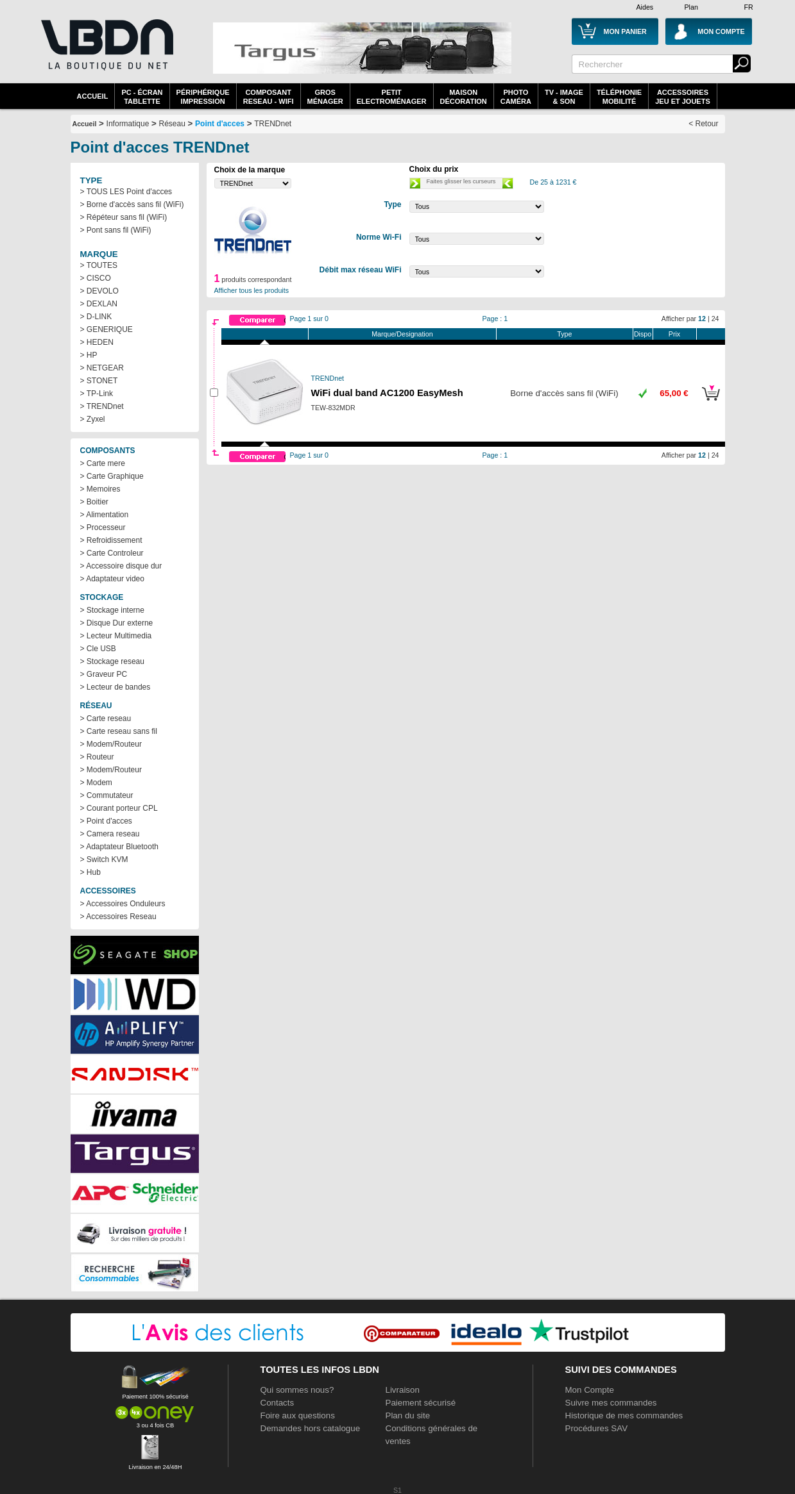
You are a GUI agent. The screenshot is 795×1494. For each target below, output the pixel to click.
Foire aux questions (298, 1415)
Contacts (278, 1402)
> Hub (90, 872)
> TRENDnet (102, 406)
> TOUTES (99, 265)
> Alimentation (104, 514)
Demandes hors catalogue (311, 1428)
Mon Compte (589, 1390)
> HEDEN (97, 342)
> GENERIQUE (106, 329)
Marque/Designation (402, 334)
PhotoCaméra (515, 96)
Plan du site (408, 1415)
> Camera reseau (110, 833)
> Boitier (94, 501)
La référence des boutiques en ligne (105, 52)
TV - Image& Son (564, 96)
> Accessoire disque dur (121, 565)
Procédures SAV (596, 1428)
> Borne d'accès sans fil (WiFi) (132, 204)
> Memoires (100, 489)
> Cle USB (98, 648)
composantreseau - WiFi (268, 96)
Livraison (403, 1390)
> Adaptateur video (112, 578)
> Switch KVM (104, 859)
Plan (691, 7)
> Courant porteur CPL (119, 808)
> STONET (99, 380)
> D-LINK (96, 316)
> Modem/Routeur (111, 744)
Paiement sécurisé (421, 1402)
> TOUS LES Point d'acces (126, 191)
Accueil (92, 96)
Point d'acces (219, 123)
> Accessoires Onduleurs (123, 903)
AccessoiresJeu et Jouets (682, 96)
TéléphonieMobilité (619, 96)
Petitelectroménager (392, 96)
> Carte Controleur (112, 553)
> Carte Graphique (112, 476)
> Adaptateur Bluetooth (119, 846)
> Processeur (103, 527)
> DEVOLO (99, 290)
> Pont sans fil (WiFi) (115, 230)
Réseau (172, 123)
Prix (674, 334)
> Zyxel (92, 419)
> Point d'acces (106, 821)
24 (715, 318)
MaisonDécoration (463, 96)
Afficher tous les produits (251, 290)
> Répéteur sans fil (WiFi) (123, 217)
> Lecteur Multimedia (116, 635)
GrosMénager (325, 96)
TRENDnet (272, 123)
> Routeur (97, 756)
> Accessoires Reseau (118, 916)
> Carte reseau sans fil (118, 731)
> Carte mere (102, 463)
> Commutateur (106, 795)
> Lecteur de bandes (115, 687)
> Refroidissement (111, 540)
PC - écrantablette (141, 96)
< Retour (703, 123)
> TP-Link (96, 393)
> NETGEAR (102, 367)
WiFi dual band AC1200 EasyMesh (387, 393)
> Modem (96, 782)
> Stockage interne (112, 610)
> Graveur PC (104, 674)
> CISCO (95, 278)
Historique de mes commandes (624, 1415)
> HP (89, 355)
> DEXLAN (98, 303)
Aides (645, 7)
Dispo (642, 334)
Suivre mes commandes (611, 1402)
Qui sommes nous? (297, 1390)
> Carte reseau (106, 718)
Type (564, 334)
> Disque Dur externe (116, 622)
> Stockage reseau (112, 661)
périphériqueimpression (203, 96)
